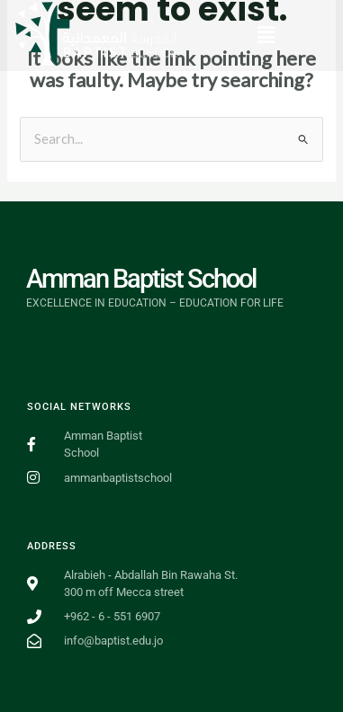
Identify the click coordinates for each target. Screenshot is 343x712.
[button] (265, 34)
